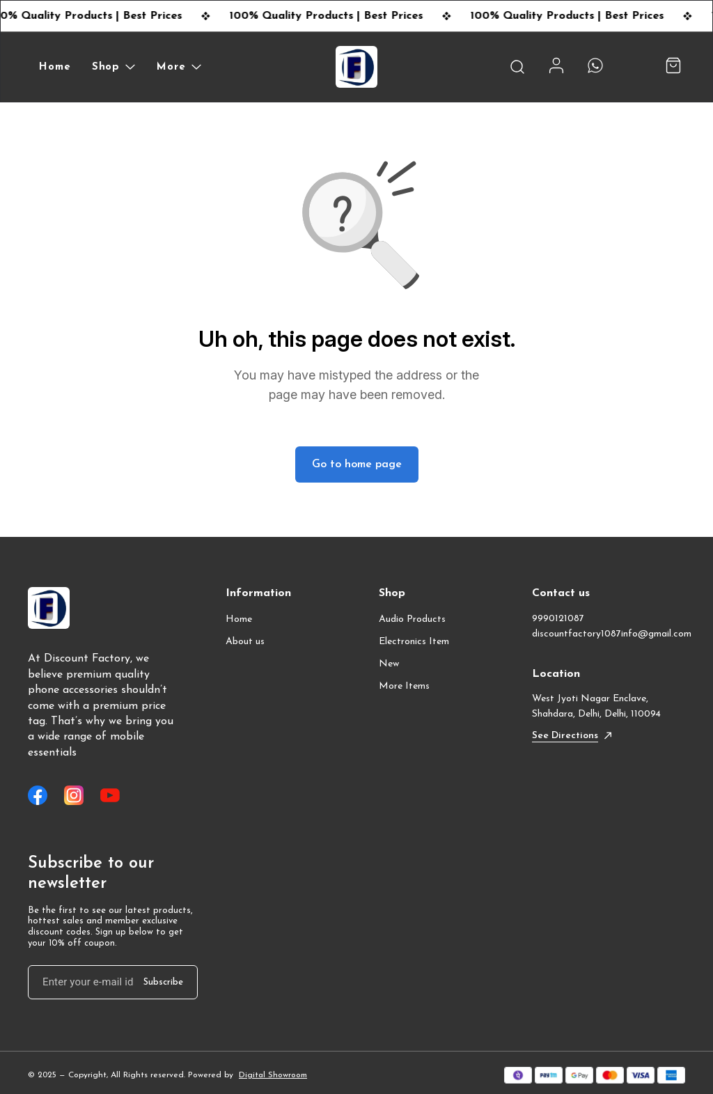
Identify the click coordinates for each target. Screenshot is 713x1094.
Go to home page (357, 464)
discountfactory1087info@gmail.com (608, 634)
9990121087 (558, 619)
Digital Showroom (273, 1075)
